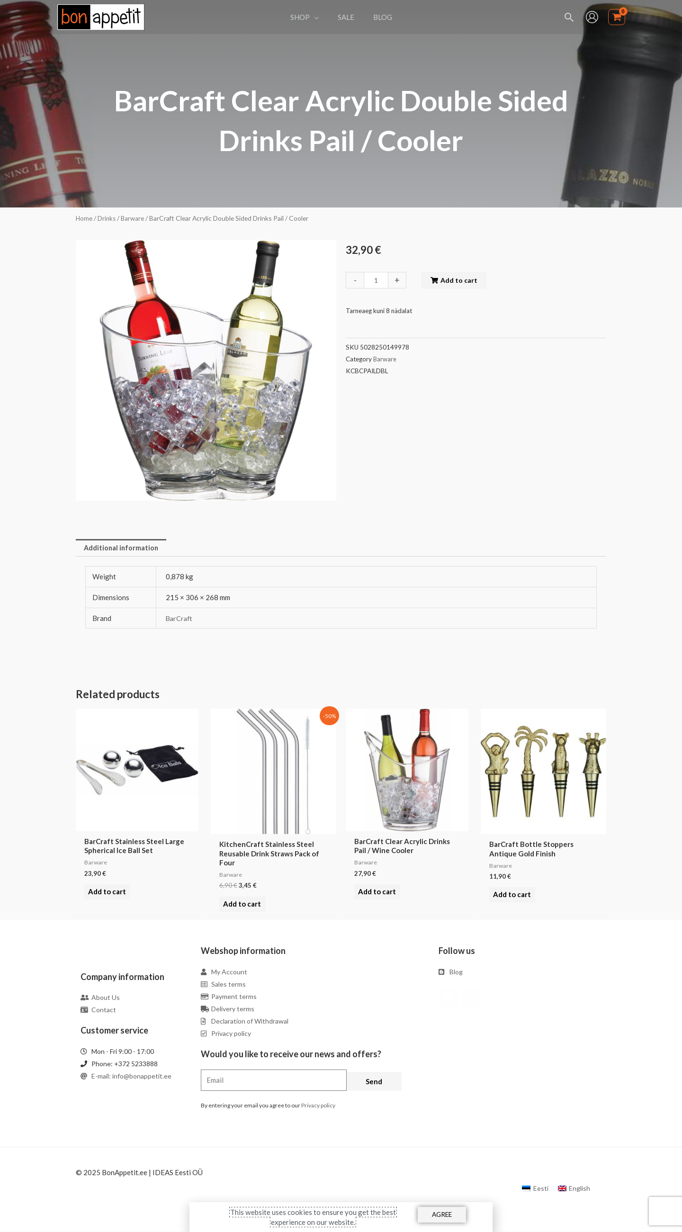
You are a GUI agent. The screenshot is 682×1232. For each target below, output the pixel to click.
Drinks (107, 218)
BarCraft (180, 619)
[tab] (122, 548)
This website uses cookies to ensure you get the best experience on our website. (313, 1216)
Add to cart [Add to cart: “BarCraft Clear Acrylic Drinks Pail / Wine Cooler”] (376, 895)
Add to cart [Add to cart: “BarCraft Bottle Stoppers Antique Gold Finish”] (510, 895)
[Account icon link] (592, 17)
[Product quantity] (376, 280)
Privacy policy (318, 1105)
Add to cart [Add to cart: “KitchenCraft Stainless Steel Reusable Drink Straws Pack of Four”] (241, 904)
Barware (134, 218)
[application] (318, 17)
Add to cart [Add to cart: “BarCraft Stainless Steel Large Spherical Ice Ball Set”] (106, 895)
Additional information (122, 548)
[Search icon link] (569, 17)
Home (84, 218)
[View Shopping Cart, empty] (616, 17)
